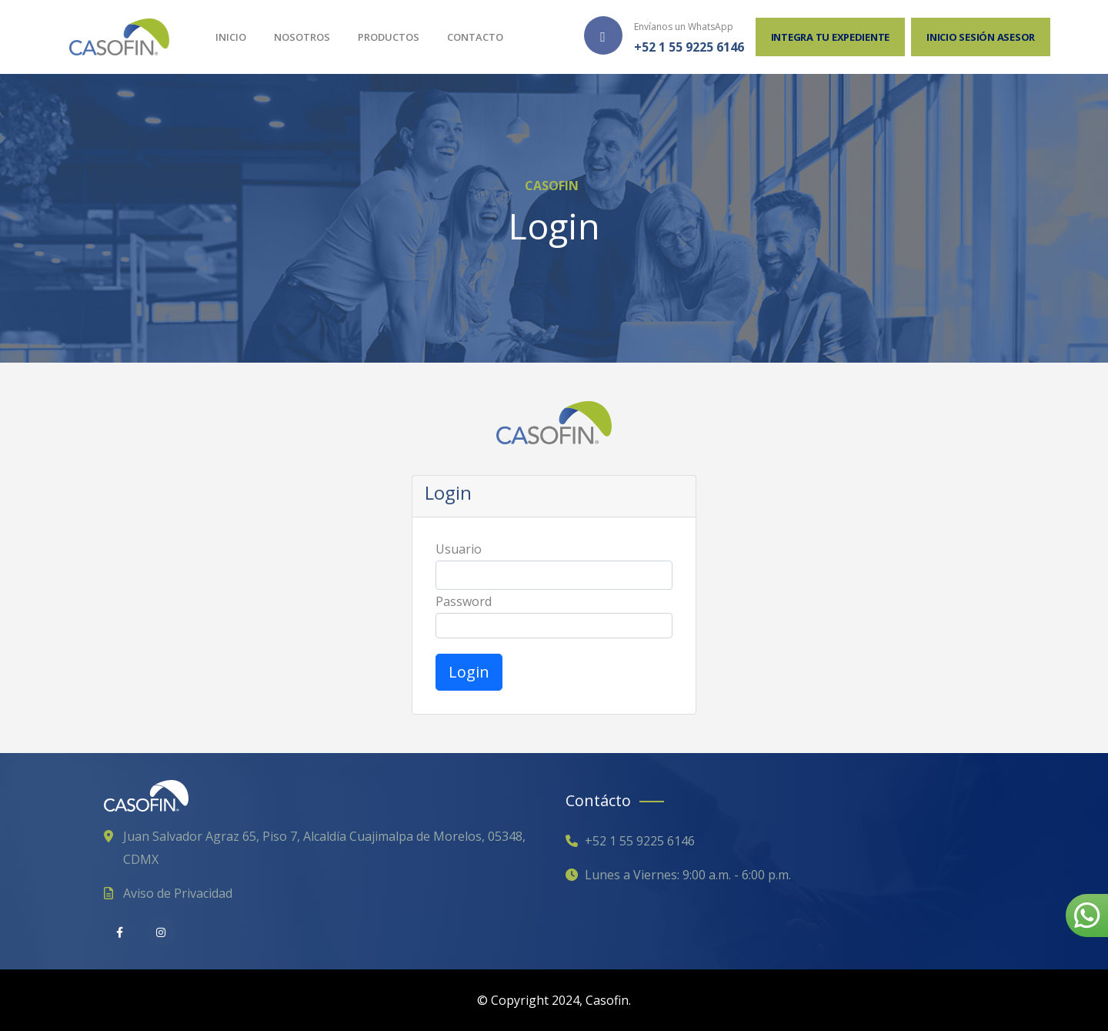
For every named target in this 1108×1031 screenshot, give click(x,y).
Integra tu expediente (830, 37)
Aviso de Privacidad (177, 893)
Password (464, 601)
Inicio (230, 37)
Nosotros (302, 37)
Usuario (459, 549)
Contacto (475, 37)
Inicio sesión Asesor (980, 37)
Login (469, 671)
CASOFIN (552, 185)
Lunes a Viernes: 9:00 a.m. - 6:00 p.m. (688, 874)
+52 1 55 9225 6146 (689, 46)
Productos (388, 37)
